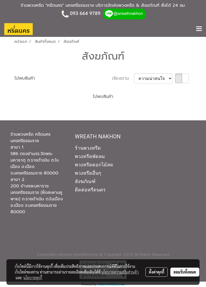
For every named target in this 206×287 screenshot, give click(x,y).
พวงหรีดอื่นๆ (88, 173)
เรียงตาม (123, 78)
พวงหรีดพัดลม (90, 156)
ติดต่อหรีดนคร (90, 189)
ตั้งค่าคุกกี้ (156, 272)
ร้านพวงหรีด (88, 148)
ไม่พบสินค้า (24, 78)
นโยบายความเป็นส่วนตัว (120, 272)
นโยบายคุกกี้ (32, 277)
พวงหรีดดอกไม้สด (94, 164)
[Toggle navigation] (199, 29)
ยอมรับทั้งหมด (185, 272)
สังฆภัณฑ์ (85, 181)
